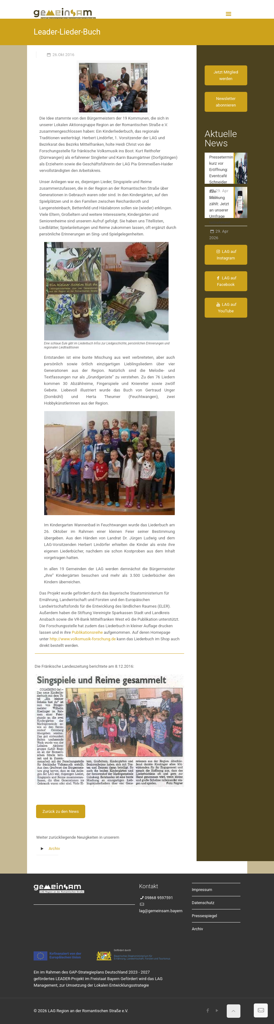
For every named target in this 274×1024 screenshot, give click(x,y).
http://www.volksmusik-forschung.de (83, 639)
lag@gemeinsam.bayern (160, 910)
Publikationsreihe (87, 632)
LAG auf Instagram (225, 254)
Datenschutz (203, 902)
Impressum (202, 889)
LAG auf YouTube (225, 307)
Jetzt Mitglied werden (226, 75)
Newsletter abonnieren (226, 101)
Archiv (54, 848)
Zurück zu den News (60, 811)
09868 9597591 (159, 897)
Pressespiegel (204, 915)
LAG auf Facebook (225, 281)
